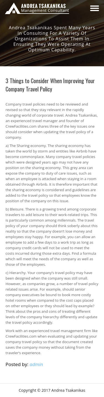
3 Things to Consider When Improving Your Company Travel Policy (50, 85)
